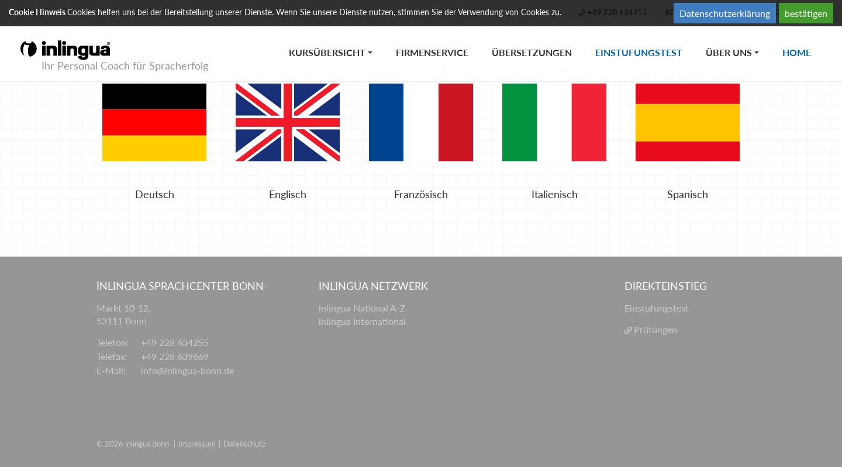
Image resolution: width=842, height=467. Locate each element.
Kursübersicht (327, 52)
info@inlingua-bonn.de (187, 370)
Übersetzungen (532, 52)
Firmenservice (432, 52)
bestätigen (806, 13)
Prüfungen (655, 329)
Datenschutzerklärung (724, 13)
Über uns (729, 52)
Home (802, 40)
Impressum (197, 443)
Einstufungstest (644, 40)
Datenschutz (244, 443)
